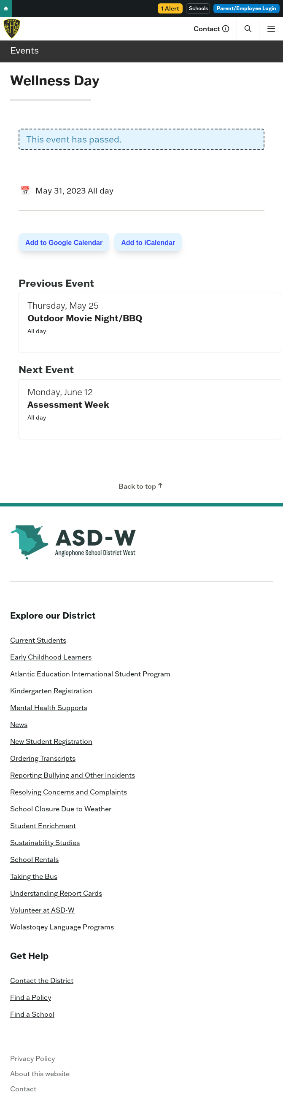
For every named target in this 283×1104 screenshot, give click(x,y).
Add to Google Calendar (63, 242)
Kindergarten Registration (51, 691)
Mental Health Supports (48, 707)
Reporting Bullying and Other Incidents (72, 775)
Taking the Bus (33, 876)
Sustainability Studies (45, 842)
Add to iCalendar (148, 242)
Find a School (32, 1014)
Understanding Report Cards (56, 893)
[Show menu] (271, 28)
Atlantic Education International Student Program (90, 674)
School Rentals (34, 859)
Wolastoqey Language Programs (62, 927)
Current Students (38, 640)
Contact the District (41, 980)
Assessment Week (68, 404)
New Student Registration (51, 741)
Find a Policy (30, 997)
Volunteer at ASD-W (42, 910)
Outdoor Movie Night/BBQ (84, 317)
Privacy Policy (32, 1058)
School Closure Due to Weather (60, 809)
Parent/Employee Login (246, 8)
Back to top (141, 485)
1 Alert (170, 8)
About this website (40, 1073)
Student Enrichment (43, 825)
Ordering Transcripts (42, 758)
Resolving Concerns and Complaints (68, 792)
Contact (212, 28)
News (18, 724)
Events (24, 50)
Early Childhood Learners (51, 657)
